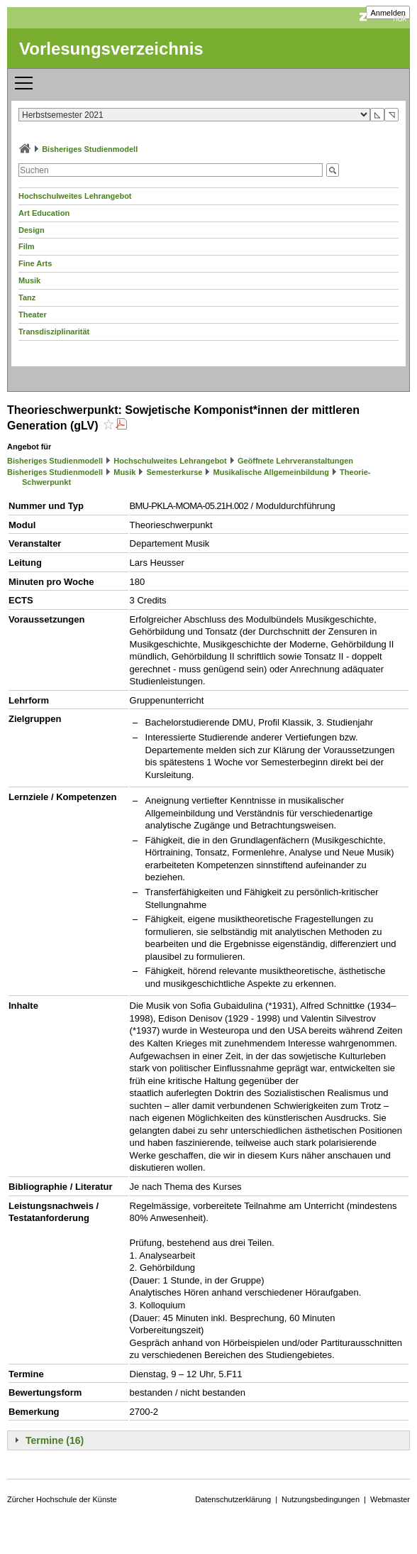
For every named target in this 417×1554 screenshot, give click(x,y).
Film (26, 246)
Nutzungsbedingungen (321, 1499)
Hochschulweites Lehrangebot (75, 196)
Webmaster (390, 1499)
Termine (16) (55, 1440)
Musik (29, 280)
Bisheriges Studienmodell (90, 149)
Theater (32, 314)
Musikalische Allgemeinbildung (271, 472)
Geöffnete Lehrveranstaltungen (295, 460)
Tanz (26, 297)
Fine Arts (35, 263)
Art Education (44, 213)
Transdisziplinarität (53, 331)
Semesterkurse (175, 472)
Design (31, 230)
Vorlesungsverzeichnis (111, 48)
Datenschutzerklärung (233, 1499)
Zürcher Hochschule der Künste (62, 1499)
